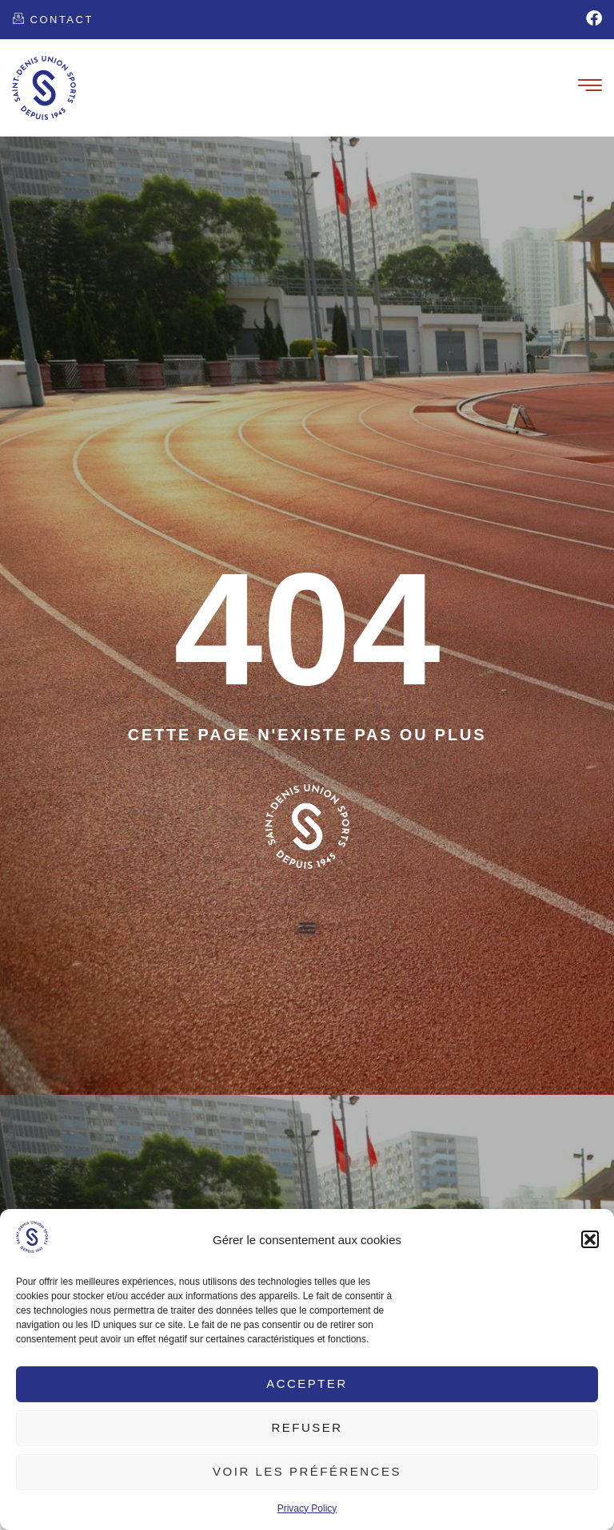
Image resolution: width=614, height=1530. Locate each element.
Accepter (307, 1383)
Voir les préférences (307, 1471)
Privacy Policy (307, 1508)
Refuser (306, 1427)
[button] (590, 1239)
